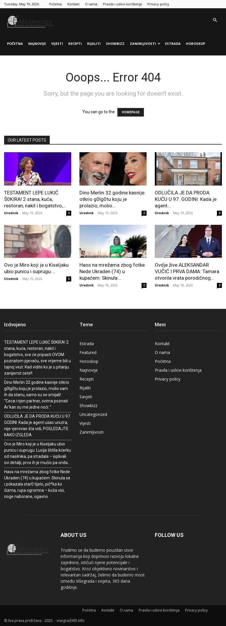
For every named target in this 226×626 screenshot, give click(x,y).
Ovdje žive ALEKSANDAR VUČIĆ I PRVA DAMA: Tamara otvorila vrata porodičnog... (187, 271)
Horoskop (195, 43)
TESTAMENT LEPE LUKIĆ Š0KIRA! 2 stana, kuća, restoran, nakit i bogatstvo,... (35, 199)
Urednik (11, 213)
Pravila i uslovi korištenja (122, 4)
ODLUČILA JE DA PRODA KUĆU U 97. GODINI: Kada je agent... (186, 199)
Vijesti (57, 43)
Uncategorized (93, 414)
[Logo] (30, 20)
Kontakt (73, 4)
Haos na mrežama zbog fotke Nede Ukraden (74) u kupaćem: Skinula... (112, 271)
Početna (55, 4)
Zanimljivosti (145, 43)
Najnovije (37, 43)
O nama (91, 4)
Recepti (75, 43)
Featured (88, 352)
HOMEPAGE (130, 112)
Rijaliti (94, 43)
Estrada (173, 43)
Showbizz (115, 43)
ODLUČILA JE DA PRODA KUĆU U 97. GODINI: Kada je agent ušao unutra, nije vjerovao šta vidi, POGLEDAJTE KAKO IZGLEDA (37, 425)
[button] (215, 20)
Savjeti (85, 396)
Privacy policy (158, 4)
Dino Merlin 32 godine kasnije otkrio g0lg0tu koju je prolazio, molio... (111, 199)
